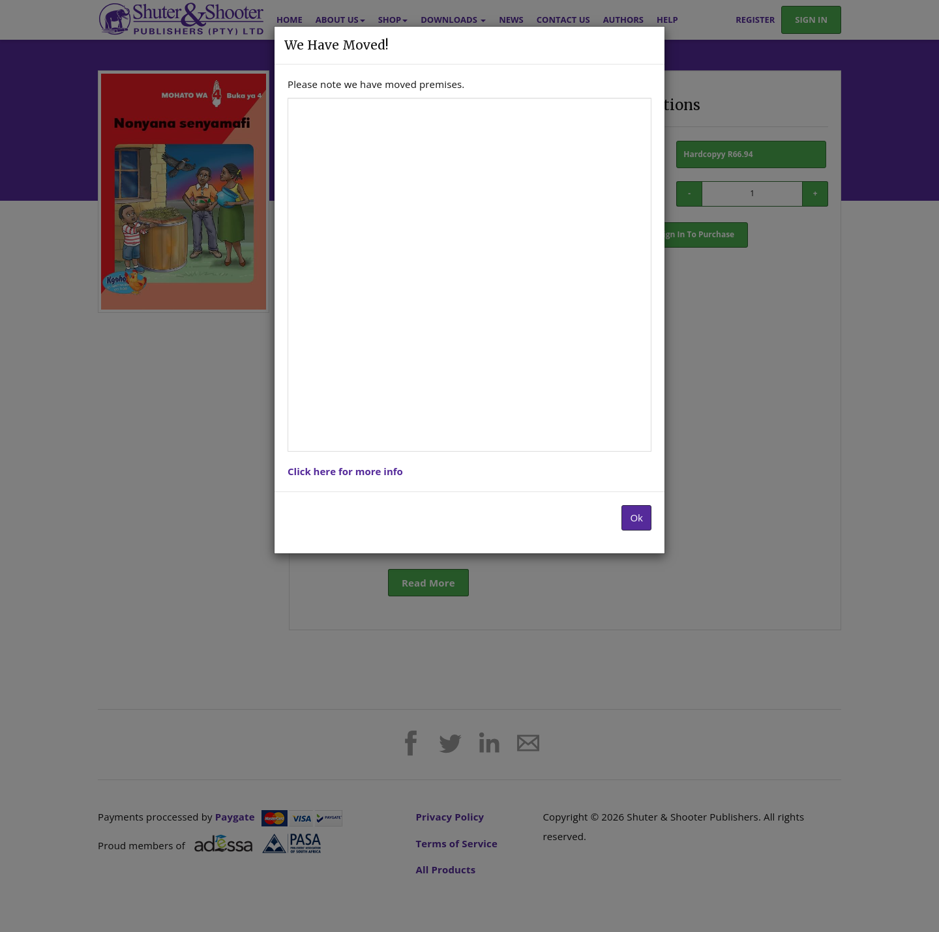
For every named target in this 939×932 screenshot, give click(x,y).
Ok (636, 517)
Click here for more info (345, 471)
